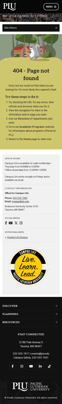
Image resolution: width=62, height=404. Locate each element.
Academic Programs (31, 126)
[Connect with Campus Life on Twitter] (16, 223)
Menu (51, 6)
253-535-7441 (40, 357)
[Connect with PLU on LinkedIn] (40, 366)
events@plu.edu (40, 353)
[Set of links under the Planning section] (56, 314)
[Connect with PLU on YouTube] (31, 366)
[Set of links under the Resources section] (56, 322)
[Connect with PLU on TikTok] (49, 366)
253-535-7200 (20, 198)
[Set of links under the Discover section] (56, 306)
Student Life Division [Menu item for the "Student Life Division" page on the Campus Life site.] (17, 237)
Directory (24, 118)
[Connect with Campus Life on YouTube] (11, 223)
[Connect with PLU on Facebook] (12, 366)
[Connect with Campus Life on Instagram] (20, 223)
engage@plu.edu (20, 201)
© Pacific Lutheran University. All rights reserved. (31, 398)
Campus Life (7, 19)
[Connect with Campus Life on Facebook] (6, 223)
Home (27, 139)
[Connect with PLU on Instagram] (21, 366)
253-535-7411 (21, 353)
